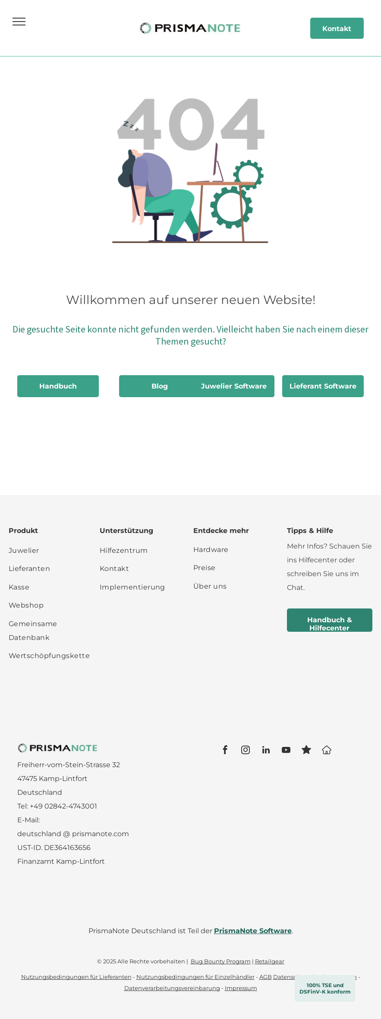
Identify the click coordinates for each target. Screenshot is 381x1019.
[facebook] (225, 751)
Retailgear (269, 961)
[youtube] (286, 751)
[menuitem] (49, 551)
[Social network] (306, 751)
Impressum (241, 988)
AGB (265, 976)
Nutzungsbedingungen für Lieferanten (76, 976)
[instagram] (245, 751)
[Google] (326, 751)
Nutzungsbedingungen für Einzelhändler (195, 976)
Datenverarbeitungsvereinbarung (172, 988)
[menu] (19, 21)
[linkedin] (265, 751)
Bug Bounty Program (221, 961)
